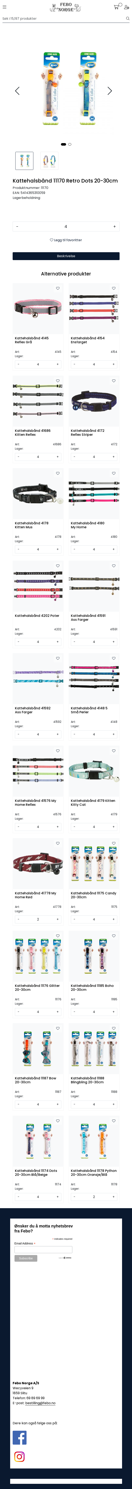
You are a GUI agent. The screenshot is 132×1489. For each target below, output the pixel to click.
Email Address (25, 1244)
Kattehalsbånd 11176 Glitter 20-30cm (37, 988)
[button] (63, 144)
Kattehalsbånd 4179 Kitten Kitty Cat (93, 803)
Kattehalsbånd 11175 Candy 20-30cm (93, 895)
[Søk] (64, 19)
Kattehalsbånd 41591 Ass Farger (88, 618)
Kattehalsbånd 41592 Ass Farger (33, 710)
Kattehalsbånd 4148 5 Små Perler (89, 710)
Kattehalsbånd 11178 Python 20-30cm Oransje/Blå (94, 1173)
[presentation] (18, 91)
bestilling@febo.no (40, 1403)
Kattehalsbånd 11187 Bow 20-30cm (35, 1080)
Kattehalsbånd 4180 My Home (87, 525)
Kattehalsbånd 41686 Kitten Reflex (33, 433)
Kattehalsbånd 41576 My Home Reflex (35, 803)
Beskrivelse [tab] (66, 256)
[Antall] (66, 226)
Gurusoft (66, 1481)
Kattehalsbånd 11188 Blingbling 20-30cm (87, 1080)
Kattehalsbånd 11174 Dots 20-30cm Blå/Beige (36, 1173)
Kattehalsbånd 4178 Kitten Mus (31, 525)
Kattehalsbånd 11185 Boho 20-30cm (92, 988)
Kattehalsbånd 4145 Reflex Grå (32, 340)
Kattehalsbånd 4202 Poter (37, 616)
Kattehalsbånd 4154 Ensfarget (88, 340)
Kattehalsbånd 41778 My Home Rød (35, 895)
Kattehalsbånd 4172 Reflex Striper (87, 433)
